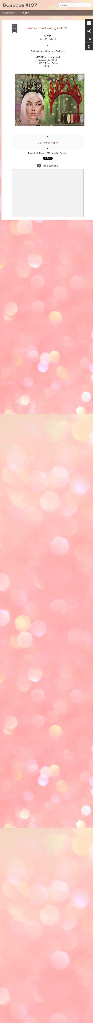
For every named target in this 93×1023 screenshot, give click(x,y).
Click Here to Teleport (48, 143)
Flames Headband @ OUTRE (47, 28)
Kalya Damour (60, 153)
